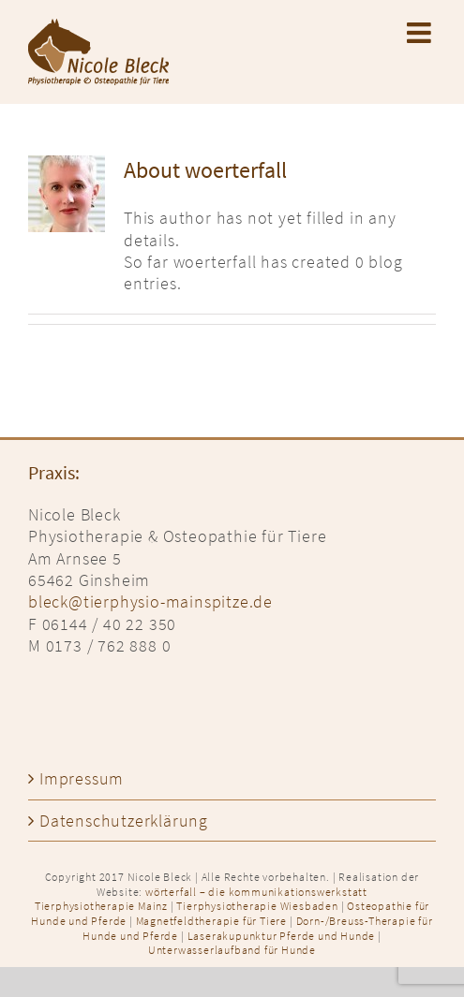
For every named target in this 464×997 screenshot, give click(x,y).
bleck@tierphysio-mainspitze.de (150, 601)
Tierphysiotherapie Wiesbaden (256, 906)
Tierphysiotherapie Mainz (101, 906)
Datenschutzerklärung (123, 820)
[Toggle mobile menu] (421, 33)
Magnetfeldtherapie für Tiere (211, 921)
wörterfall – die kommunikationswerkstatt (256, 892)
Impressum (81, 778)
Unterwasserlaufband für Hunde (232, 950)
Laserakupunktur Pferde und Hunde (281, 936)
